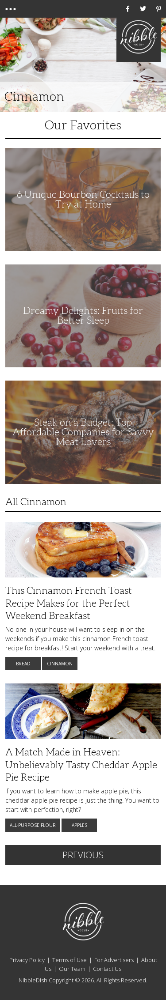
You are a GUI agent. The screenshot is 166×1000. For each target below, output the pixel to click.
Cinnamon (60, 663)
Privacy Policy (27, 960)
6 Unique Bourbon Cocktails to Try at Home (83, 199)
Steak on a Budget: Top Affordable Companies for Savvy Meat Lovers (83, 432)
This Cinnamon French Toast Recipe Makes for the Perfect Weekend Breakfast (68, 603)
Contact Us (107, 969)
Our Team (72, 969)
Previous (83, 855)
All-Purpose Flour (33, 825)
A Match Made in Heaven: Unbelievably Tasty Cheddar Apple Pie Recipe (81, 765)
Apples (79, 825)
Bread (23, 663)
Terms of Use (69, 960)
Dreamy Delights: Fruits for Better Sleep (83, 315)
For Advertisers (114, 960)
